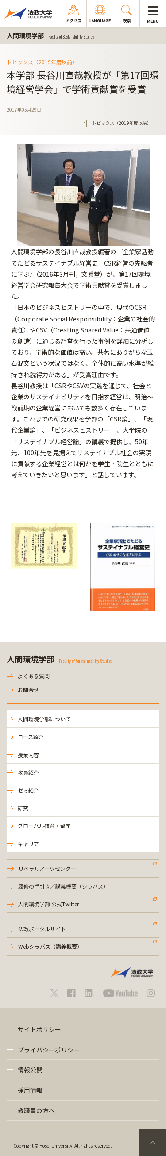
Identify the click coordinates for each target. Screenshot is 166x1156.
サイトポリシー (39, 1029)
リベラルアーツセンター (47, 868)
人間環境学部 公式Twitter (48, 904)
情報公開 (30, 1069)
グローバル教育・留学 (44, 825)
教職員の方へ (36, 1110)
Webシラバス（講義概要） (50, 946)
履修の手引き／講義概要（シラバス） (63, 886)
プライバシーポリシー (49, 1049)
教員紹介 (28, 772)
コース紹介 (31, 736)
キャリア (28, 843)
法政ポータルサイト (42, 928)
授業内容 (28, 754)
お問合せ (28, 689)
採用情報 (30, 1090)
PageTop (152, 1142)
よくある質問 (34, 676)
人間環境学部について (44, 719)
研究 (23, 808)
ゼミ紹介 (28, 790)
